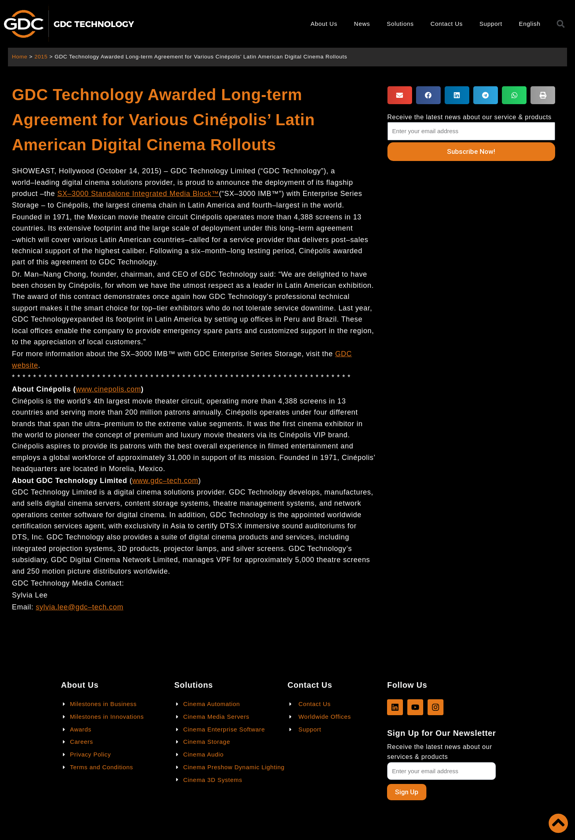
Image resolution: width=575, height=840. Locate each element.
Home (19, 57)
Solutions (400, 23)
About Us (324, 23)
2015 (41, 57)
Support (490, 23)
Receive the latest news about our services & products (439, 751)
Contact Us (446, 23)
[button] (399, 95)
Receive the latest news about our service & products (469, 117)
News (362, 23)
